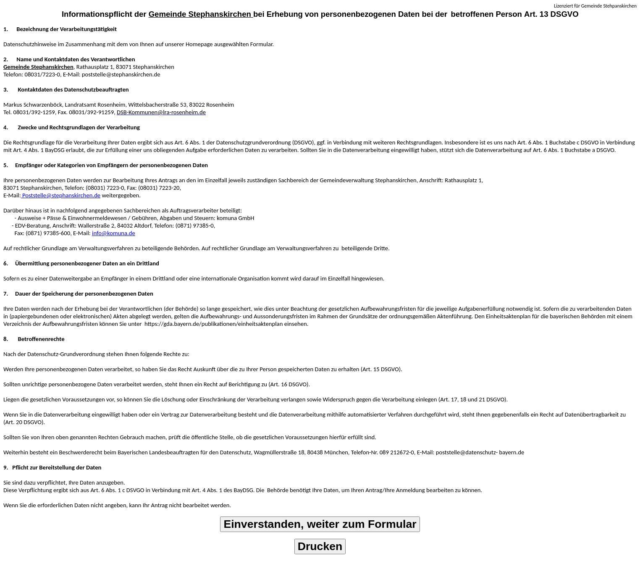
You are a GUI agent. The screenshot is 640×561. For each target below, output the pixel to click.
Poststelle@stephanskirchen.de (61, 195)
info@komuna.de (113, 233)
